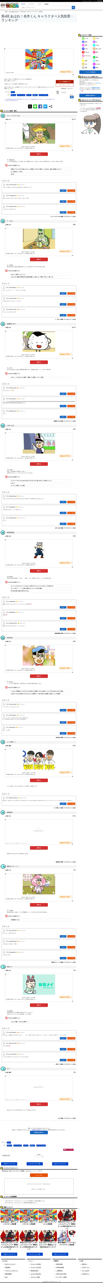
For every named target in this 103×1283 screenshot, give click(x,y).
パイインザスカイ (43, 95)
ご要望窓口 (59, 1270)
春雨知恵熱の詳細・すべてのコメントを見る (65, 633)
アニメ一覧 (34, 1163)
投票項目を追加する (90, 95)
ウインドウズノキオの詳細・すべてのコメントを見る (63, 216)
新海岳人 (35, 95)
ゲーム (85, 38)
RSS (6, 1277)
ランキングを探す (36, 1264)
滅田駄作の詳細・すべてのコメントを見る (66, 862)
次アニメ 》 (60, 1163)
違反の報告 (59, 1264)
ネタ (84, 64)
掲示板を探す (34, 1270)
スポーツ (85, 52)
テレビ (96, 45)
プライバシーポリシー (11, 1270)
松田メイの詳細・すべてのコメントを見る (66, 1064)
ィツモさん (63, 92)
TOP (6, 11)
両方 (24, 4)
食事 (84, 60)
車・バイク (97, 48)
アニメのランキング (14, 11)
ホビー (85, 48)
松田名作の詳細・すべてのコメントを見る (66, 737)
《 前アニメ (9, 1163)
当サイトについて (10, 1264)
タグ (40, 4)
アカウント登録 (35, 1277)
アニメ (12, 92)
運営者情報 (8, 1274)
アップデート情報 (61, 1277)
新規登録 (98, 108)
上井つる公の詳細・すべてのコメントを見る (65, 528)
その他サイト (86, 1274)
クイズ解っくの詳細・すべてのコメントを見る (65, 807)
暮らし (96, 60)
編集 (72, 97)
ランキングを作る (36, 1267)
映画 (84, 45)
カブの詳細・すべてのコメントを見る (67, 1118)
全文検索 (46, 4)
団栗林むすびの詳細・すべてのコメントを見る (65, 421)
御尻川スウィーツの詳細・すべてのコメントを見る (64, 962)
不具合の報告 (60, 1267)
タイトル (32, 4)
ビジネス (96, 64)
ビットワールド (21, 95)
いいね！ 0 (63, 190)
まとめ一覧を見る (36, 1274)
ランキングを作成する (90, 72)
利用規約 (7, 1267)
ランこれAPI (85, 1270)
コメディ (29, 95)
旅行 (95, 52)
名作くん (13, 95)
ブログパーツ (86, 1267)
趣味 (95, 57)
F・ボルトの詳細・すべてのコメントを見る (65, 319)
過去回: (39, 1155)
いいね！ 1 (63, 212)
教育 (84, 67)
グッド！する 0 (68, 1149)
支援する (84, 1264)
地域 (95, 67)
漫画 (84, 41)
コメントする (39, 1175)
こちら (7, 100)
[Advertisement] (38, 36)
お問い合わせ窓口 (61, 1274)
